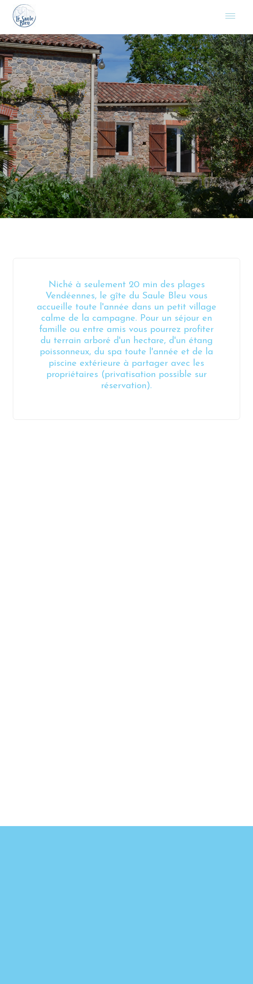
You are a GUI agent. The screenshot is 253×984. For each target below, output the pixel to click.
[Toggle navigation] (230, 16)
